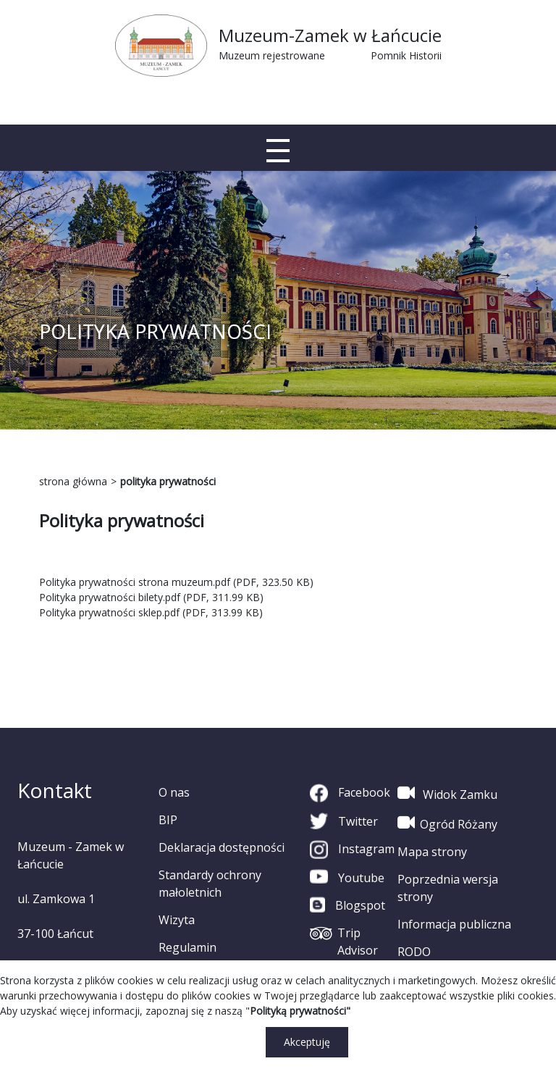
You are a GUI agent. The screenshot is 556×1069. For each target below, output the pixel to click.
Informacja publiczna (454, 924)
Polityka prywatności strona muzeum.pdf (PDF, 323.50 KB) (176, 582)
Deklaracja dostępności (222, 847)
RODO (414, 952)
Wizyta (177, 920)
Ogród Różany (447, 822)
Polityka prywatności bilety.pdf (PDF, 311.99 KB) (151, 597)
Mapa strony (432, 852)
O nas (174, 792)
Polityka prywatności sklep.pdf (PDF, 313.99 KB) (151, 612)
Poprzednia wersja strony (447, 888)
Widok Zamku (447, 793)
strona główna (73, 481)
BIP (168, 820)
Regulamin (187, 947)
